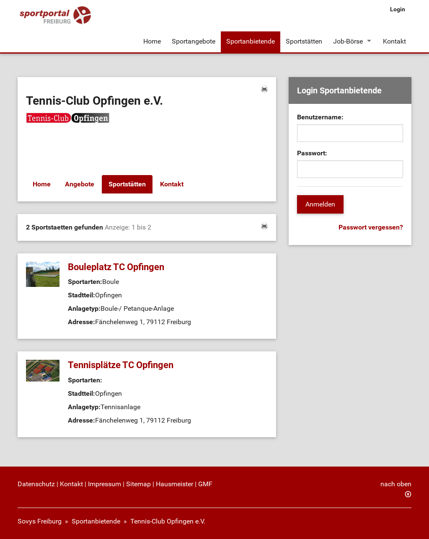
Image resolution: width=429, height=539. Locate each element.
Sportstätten (304, 41)
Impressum (104, 484)
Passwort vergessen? (371, 227)
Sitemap (138, 484)
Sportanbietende (250, 41)
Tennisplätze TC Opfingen (120, 365)
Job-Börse (348, 41)
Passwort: (312, 153)
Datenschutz (36, 484)
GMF (205, 484)
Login (397, 9)
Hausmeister (174, 484)
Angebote (79, 184)
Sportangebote (193, 41)
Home (152, 41)
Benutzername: (320, 117)
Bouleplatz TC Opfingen (116, 267)
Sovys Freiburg (40, 521)
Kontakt (394, 41)
